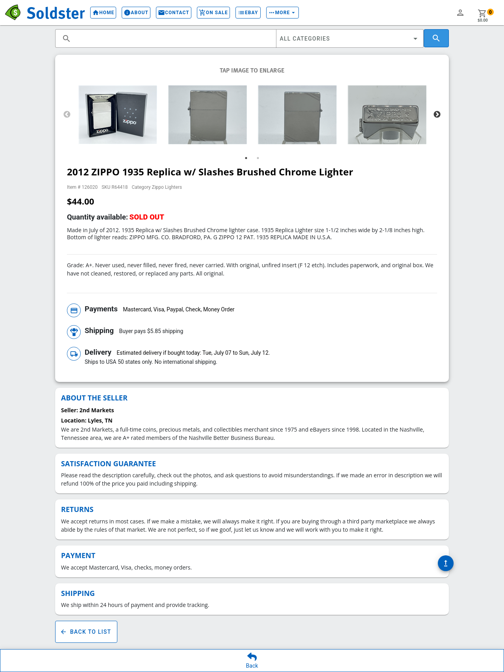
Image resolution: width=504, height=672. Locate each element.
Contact (173, 13)
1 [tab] (246, 158)
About (136, 13)
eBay (248, 13)
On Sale (213, 13)
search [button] (66, 38)
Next (437, 115)
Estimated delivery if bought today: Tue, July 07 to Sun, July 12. (193, 353)
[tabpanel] (118, 114)
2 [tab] (258, 158)
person (460, 12)
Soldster (55, 12)
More (282, 13)
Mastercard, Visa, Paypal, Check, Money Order (178, 309)
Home (103, 13)
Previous (67, 115)
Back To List (86, 632)
